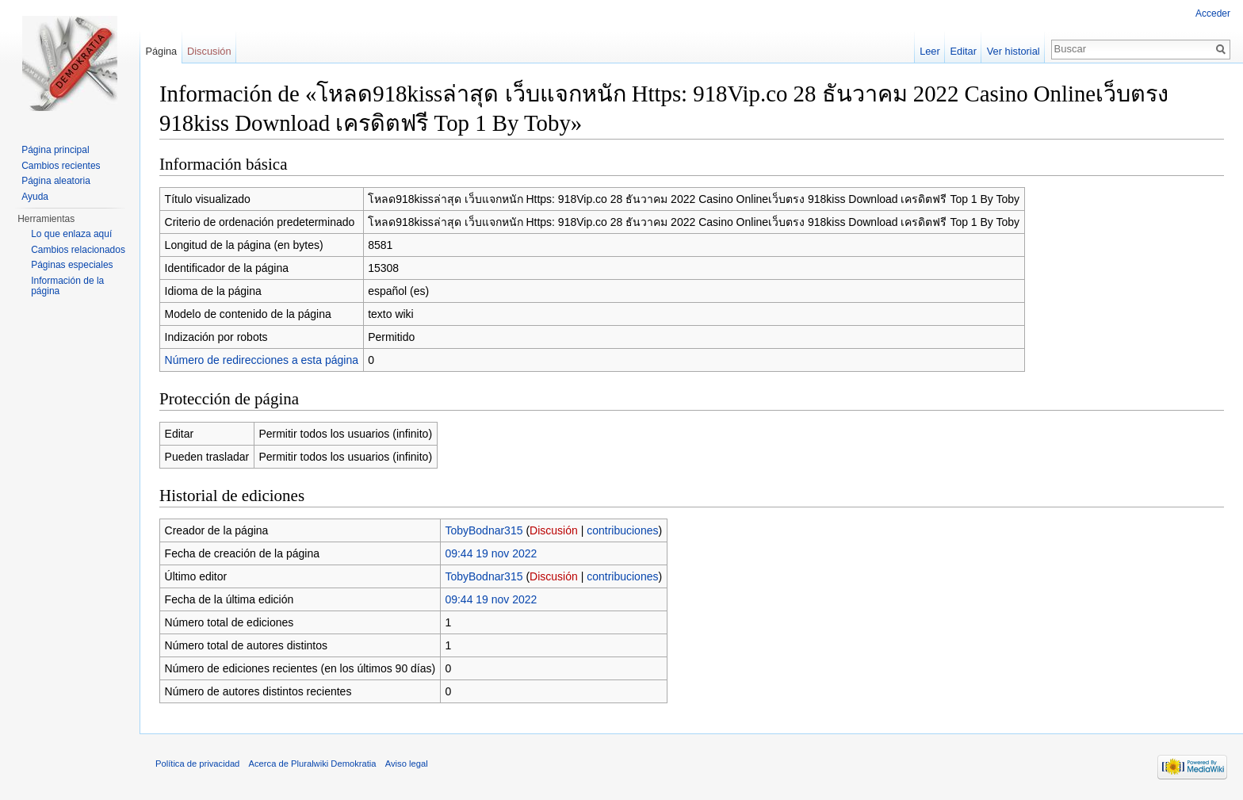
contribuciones (622, 530)
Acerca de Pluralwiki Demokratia (313, 763)
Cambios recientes (60, 165)
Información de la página (67, 286)
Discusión (554, 530)
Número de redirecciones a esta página (261, 360)
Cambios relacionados (78, 249)
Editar (963, 51)
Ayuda (34, 196)
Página (161, 51)
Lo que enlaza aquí (71, 233)
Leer (930, 51)
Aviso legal (406, 763)
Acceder (1212, 13)
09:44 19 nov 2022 (491, 553)
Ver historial (1013, 51)
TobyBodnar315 (483, 530)
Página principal (55, 149)
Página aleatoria (55, 180)
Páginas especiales (72, 264)
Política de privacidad (197, 763)
